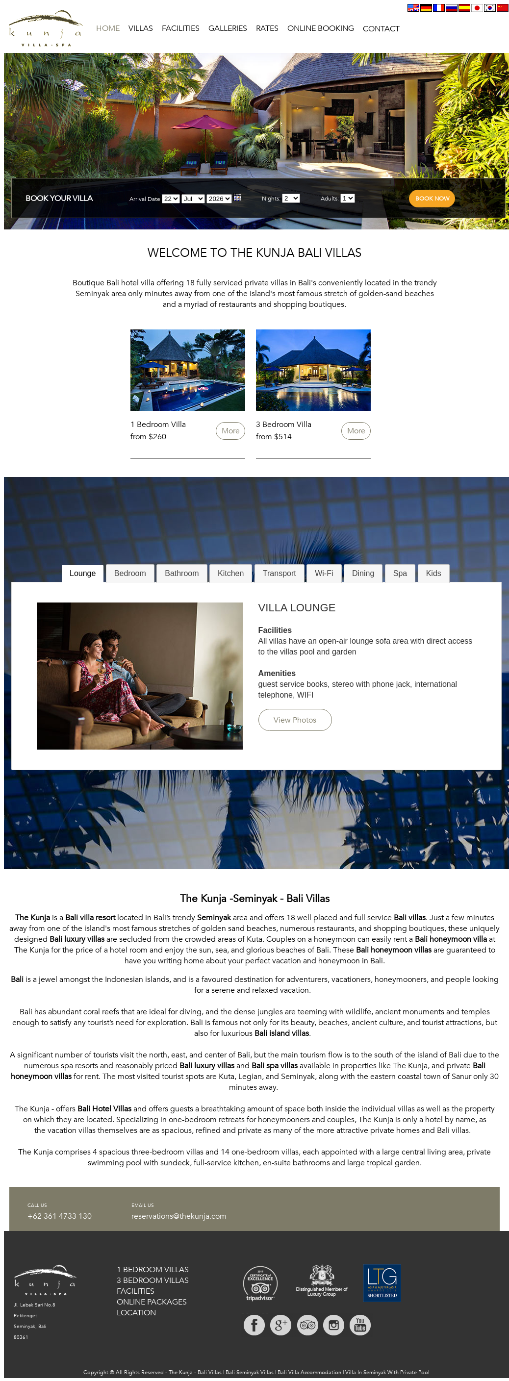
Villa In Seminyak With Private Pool (387, 1372)
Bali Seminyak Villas (250, 1372)
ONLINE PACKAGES (152, 1302)
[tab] (82, 574)
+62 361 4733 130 (59, 1216)
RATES (267, 28)
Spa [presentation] (400, 573)
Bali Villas (210, 1372)
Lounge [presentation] (83, 573)
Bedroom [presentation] (130, 573)
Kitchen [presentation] (231, 573)
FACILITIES (181, 28)
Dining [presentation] (363, 573)
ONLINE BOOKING (320, 28)
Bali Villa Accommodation (309, 1372)
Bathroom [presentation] (182, 573)
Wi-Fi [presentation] (324, 573)
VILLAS (140, 28)
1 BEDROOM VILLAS (153, 1269)
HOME (108, 28)
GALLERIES (227, 28)
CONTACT (381, 29)
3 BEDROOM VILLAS (153, 1280)
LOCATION (136, 1312)
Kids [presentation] (433, 573)
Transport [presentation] (279, 573)
